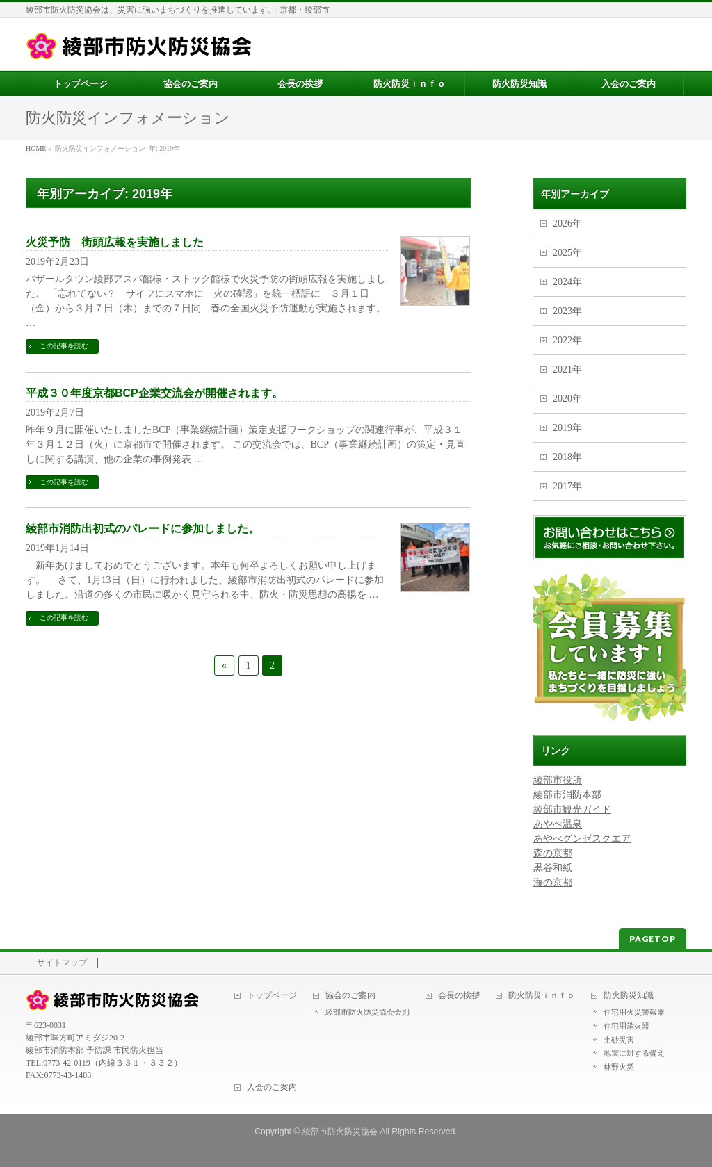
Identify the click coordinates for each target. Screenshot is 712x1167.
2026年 (567, 223)
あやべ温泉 (557, 824)
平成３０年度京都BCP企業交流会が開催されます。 (154, 393)
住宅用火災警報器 (634, 1012)
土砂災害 (619, 1040)
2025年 (567, 252)
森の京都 (552, 853)
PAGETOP (652, 938)
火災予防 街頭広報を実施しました (115, 242)
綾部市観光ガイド (572, 809)
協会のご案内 (350, 995)
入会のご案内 (272, 1087)
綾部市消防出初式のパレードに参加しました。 (142, 528)
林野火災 (619, 1067)
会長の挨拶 (459, 995)
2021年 (567, 369)
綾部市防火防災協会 (340, 1131)
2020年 (567, 398)
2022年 (567, 340)
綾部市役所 (557, 780)
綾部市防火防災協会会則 (367, 1012)
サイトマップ (62, 963)
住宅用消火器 (626, 1026)
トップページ (272, 995)
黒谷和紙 (552, 868)
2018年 (567, 457)
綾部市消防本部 (567, 795)
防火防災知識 (629, 995)
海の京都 (552, 882)
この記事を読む (64, 346)
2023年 (567, 311)
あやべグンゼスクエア (582, 838)
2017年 (567, 486)
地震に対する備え (634, 1053)
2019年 (567, 428)
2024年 (567, 282)
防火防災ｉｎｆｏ (541, 995)
